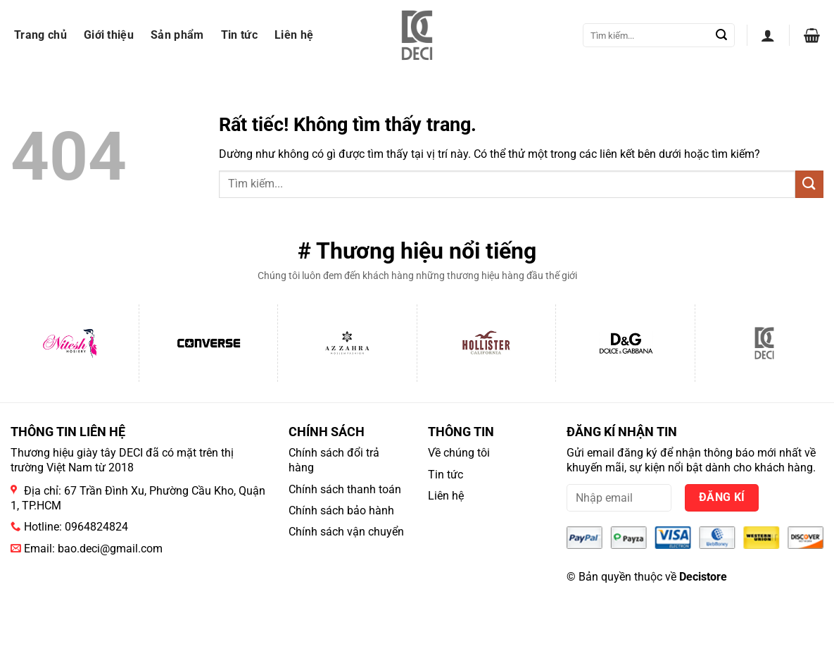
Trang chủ (40, 35)
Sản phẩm (177, 35)
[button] (767, 35)
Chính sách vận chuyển (346, 531)
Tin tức (239, 35)
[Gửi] (721, 35)
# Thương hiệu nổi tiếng (417, 250)
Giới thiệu (109, 35)
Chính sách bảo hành (341, 510)
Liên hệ (293, 35)
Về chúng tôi (459, 452)
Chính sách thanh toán (345, 489)
